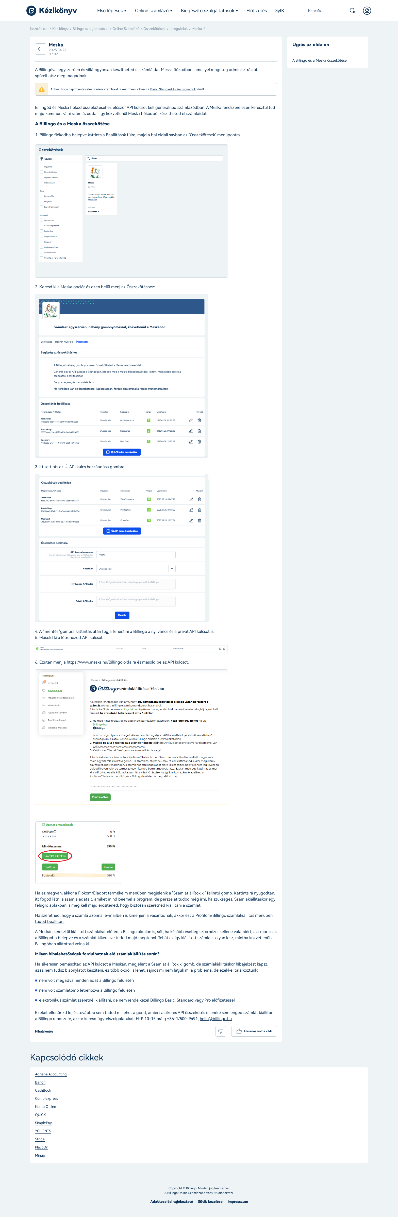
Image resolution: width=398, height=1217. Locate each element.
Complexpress (46, 1099)
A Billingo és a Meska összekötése (319, 60)
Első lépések (110, 10)
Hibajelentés (44, 1031)
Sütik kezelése (210, 1201)
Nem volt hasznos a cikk (220, 1031)
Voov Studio (214, 1193)
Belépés (367, 10)
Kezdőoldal (39, 29)
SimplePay (43, 1123)
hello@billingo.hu (216, 1018)
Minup (40, 1156)
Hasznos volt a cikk (258, 1031)
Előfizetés (256, 10)
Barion (40, 1082)
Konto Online (45, 1107)
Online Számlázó (125, 29)
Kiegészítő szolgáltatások (207, 10)
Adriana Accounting (51, 1074)
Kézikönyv (60, 29)
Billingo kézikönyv (51, 11)
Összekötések (154, 29)
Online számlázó (152, 10)
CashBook (43, 1091)
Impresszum (238, 1201)
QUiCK (40, 1115)
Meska (197, 29)
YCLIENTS (43, 1131)
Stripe (40, 1139)
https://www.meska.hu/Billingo (94, 662)
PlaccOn (41, 1147)
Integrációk (179, 29)
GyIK (279, 10)
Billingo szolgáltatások (90, 29)
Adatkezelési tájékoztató (171, 1201)
